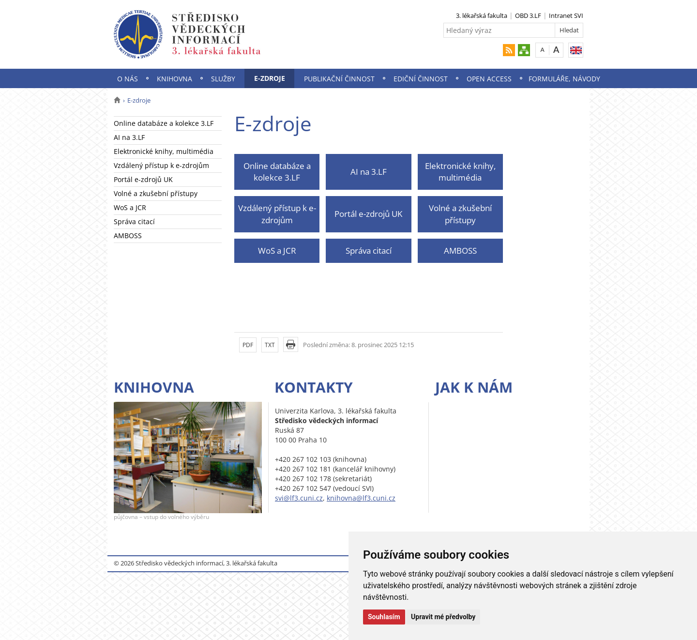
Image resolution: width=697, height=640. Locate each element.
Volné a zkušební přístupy (155, 193)
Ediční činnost (421, 78)
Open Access (489, 78)
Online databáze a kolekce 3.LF (163, 123)
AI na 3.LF (129, 137)
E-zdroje (269, 78)
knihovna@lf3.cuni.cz (361, 498)
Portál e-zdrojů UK (143, 179)
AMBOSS (128, 235)
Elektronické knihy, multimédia (163, 151)
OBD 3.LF (528, 15)
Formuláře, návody (564, 78)
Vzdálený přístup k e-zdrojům (161, 165)
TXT (270, 345)
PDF (247, 345)
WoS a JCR (130, 207)
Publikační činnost (339, 78)
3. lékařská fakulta (481, 15)
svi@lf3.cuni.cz (299, 498)
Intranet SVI (566, 15)
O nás (127, 78)
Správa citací (134, 221)
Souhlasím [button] (384, 617)
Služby (223, 78)
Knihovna (174, 78)
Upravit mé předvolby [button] (443, 617)
